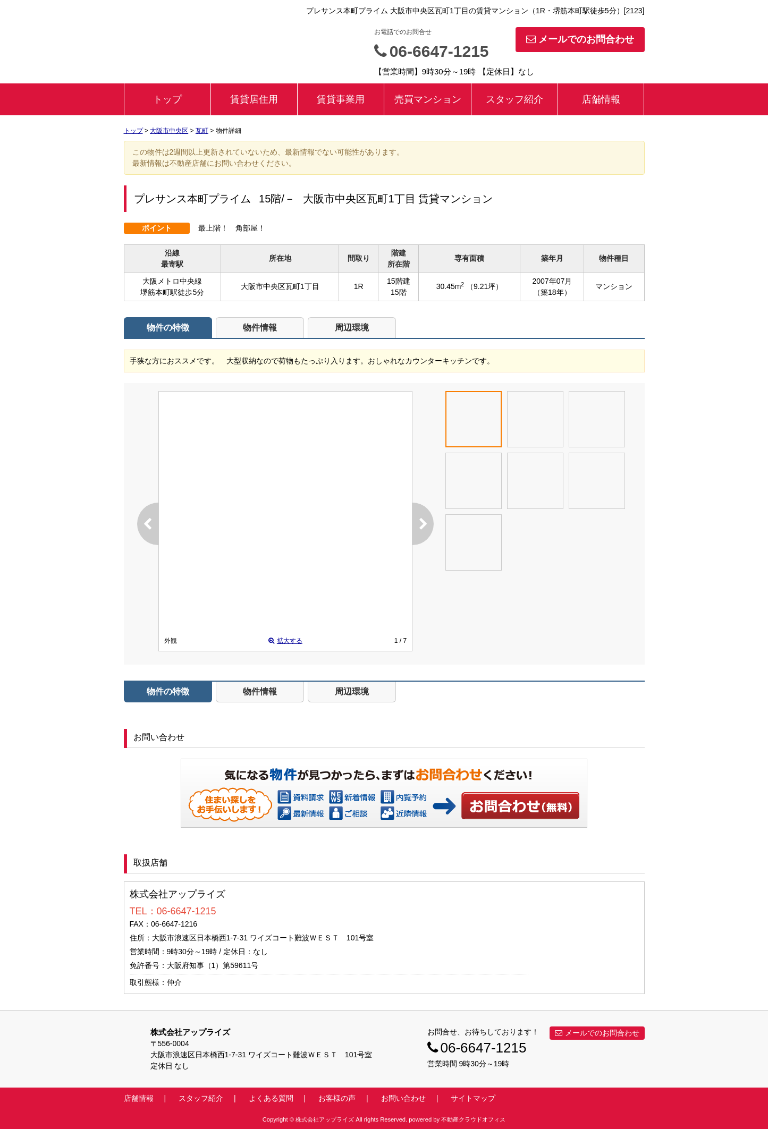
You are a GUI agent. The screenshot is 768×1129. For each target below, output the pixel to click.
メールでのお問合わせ (580, 39)
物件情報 (260, 327)
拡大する (285, 640)
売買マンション (427, 99)
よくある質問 (271, 1098)
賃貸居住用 (254, 99)
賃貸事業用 (341, 99)
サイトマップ (473, 1098)
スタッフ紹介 (514, 99)
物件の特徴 (168, 327)
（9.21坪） (484, 286)
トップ (167, 99)
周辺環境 (352, 327)
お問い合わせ (520, 805)
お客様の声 (337, 1098)
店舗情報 (601, 99)
